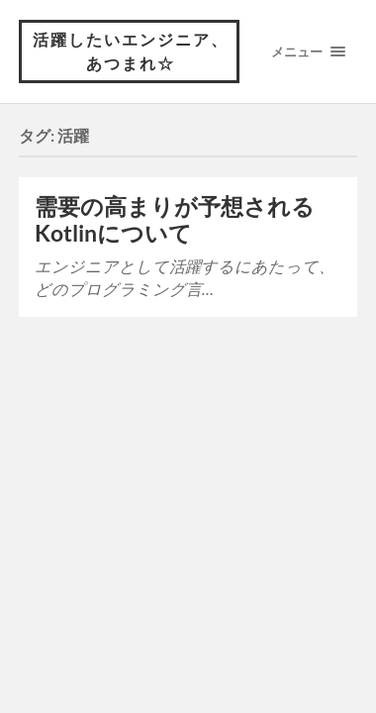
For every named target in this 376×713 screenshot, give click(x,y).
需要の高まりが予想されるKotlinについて (175, 220)
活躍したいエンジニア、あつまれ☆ (131, 51)
